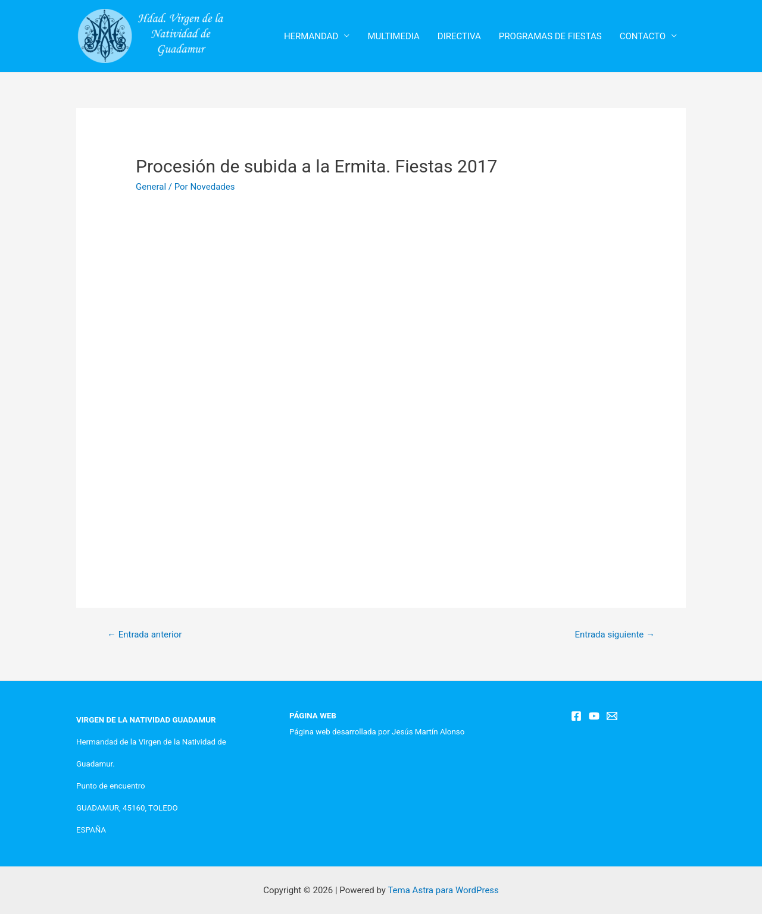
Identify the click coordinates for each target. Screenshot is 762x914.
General (151, 186)
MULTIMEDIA (393, 36)
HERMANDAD (311, 36)
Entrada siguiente (614, 634)
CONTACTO (643, 36)
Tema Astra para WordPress (443, 890)
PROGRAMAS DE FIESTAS (550, 36)
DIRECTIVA (459, 36)
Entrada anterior (144, 634)
